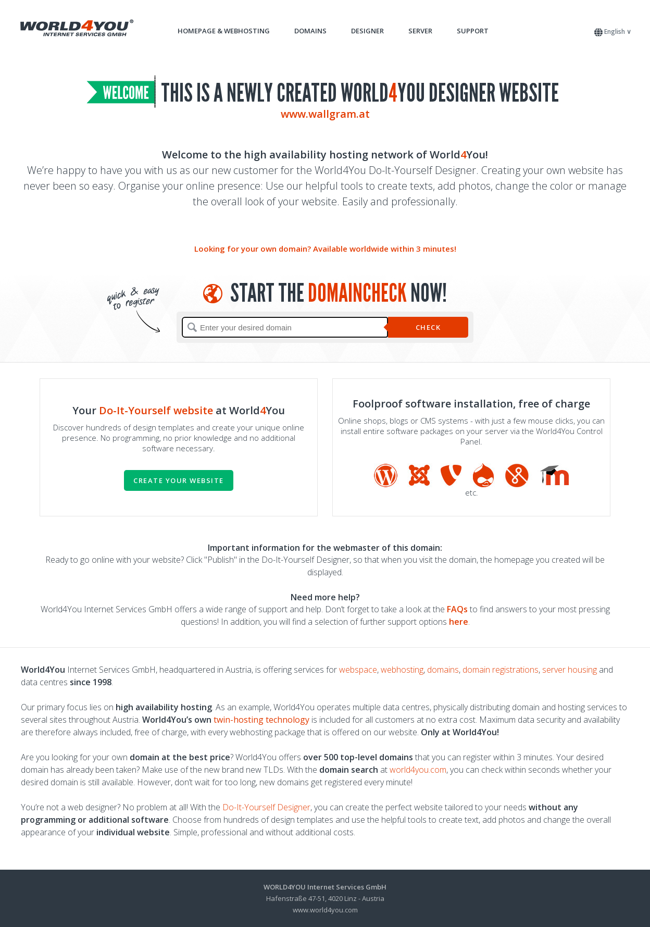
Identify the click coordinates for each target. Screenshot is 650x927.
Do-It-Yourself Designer (266, 807)
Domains (310, 30)
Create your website (178, 480)
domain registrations (501, 669)
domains (443, 669)
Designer (367, 30)
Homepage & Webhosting (224, 30)
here (458, 621)
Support (473, 30)
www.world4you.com (325, 909)
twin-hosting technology (261, 719)
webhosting (402, 669)
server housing (569, 669)
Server (420, 30)
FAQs (457, 609)
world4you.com (418, 769)
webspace (358, 669)
